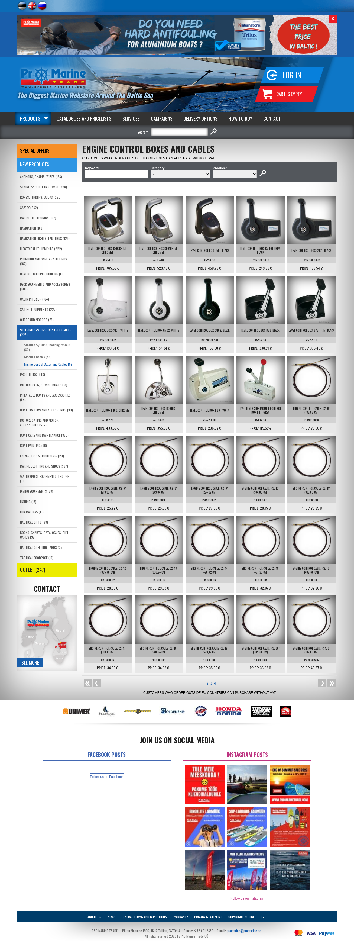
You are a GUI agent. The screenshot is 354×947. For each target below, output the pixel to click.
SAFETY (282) (29, 207)
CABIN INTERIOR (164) (34, 299)
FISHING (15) (28, 501)
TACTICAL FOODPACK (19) (36, 557)
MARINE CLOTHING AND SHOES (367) (44, 466)
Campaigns (162, 118)
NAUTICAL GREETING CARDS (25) (41, 547)
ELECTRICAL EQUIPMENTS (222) (41, 248)
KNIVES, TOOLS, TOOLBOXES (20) (42, 455)
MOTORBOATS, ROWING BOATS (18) (43, 384)
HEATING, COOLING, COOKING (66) (42, 274)
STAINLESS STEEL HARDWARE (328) (43, 187)
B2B (264, 916)
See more (30, 662)
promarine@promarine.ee (244, 930)
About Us (94, 916)
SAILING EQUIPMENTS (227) (38, 309)
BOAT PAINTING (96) (33, 445)
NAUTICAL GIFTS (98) (34, 522)
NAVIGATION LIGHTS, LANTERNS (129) (45, 238)
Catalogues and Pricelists (84, 118)
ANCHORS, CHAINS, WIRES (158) (41, 176)
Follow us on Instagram (247, 898)
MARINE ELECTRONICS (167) (38, 217)
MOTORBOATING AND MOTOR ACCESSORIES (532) (39, 422)
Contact (272, 118)
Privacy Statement (208, 916)
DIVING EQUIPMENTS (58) (36, 491)
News (111, 916)
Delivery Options (200, 118)
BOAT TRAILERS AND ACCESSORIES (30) (46, 410)
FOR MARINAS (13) (32, 512)
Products (30, 118)
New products (34, 164)
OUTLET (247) (32, 569)
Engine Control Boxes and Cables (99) (48, 364)
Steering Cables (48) (37, 357)
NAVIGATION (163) (31, 228)
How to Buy (240, 118)
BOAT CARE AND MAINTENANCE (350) (44, 435)
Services (131, 118)
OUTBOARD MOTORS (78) (37, 319)
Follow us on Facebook (106, 777)
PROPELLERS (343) (32, 374)
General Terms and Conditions (144, 916)
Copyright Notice (241, 916)
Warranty (180, 916)
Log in (291, 74)
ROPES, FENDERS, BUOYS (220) (40, 197)
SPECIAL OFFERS (35, 150)
